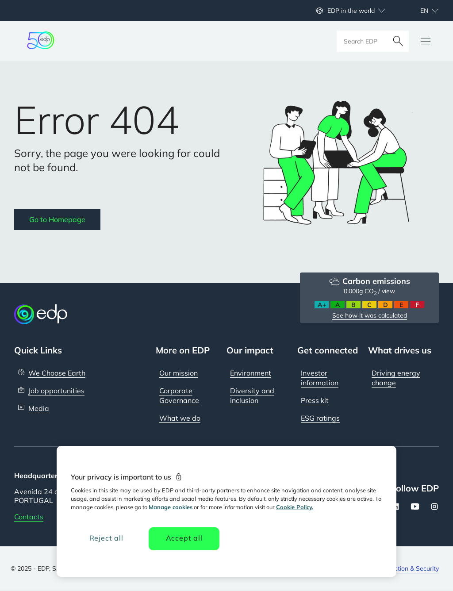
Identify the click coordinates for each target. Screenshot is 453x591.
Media (38, 408)
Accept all (184, 537)
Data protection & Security (401, 568)
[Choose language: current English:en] (420, 11)
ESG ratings (320, 418)
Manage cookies (170, 506)
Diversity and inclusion (252, 395)
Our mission (178, 372)
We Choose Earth (56, 372)
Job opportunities (56, 390)
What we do (179, 418)
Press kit (315, 400)
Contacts (28, 516)
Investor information (319, 377)
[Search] (398, 41)
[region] (226, 511)
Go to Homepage (57, 219)
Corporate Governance (179, 395)
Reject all (106, 537)
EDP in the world (351, 11)
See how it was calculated (369, 315)
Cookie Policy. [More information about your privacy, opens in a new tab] (294, 506)
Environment (250, 372)
